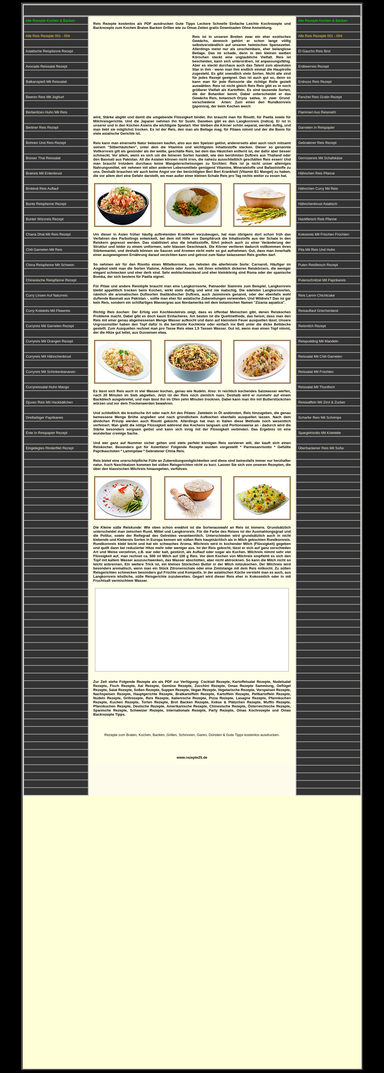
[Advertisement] (141, 73)
